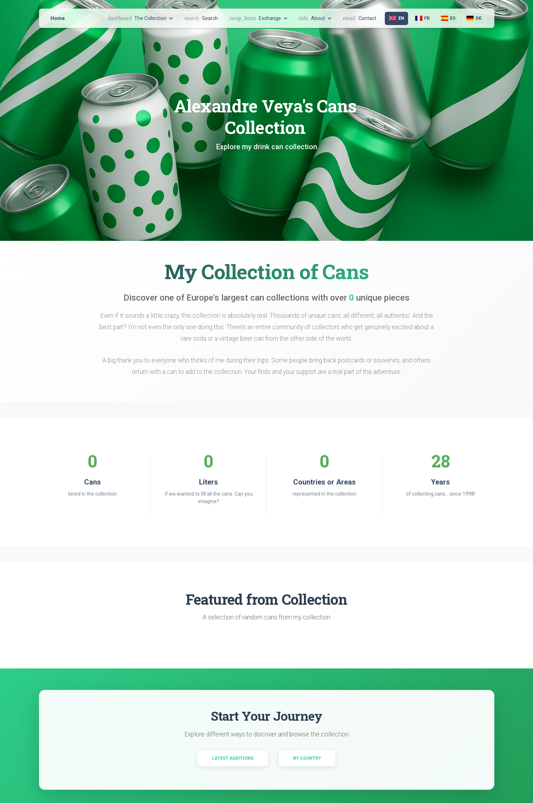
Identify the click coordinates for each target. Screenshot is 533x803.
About (315, 18)
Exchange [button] (258, 18)
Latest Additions (232, 758)
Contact (360, 18)
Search (201, 18)
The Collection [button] (140, 18)
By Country (307, 758)
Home (57, 18)
